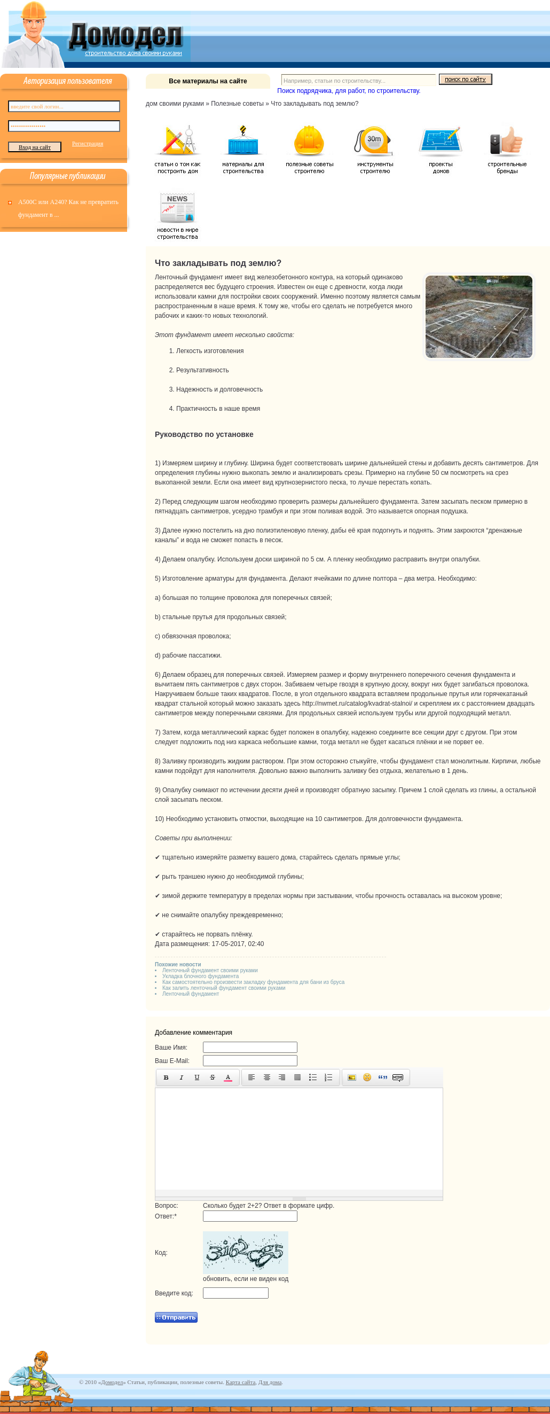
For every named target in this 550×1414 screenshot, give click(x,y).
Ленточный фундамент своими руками (210, 970)
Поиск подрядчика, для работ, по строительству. (348, 91)
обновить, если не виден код (245, 1279)
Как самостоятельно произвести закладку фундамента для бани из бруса (253, 982)
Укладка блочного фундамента (200, 976)
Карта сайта (241, 1382)
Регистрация (87, 143)
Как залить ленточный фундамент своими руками (224, 988)
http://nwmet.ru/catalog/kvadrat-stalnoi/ (357, 703)
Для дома (269, 1382)
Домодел (112, 1382)
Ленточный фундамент (190, 994)
